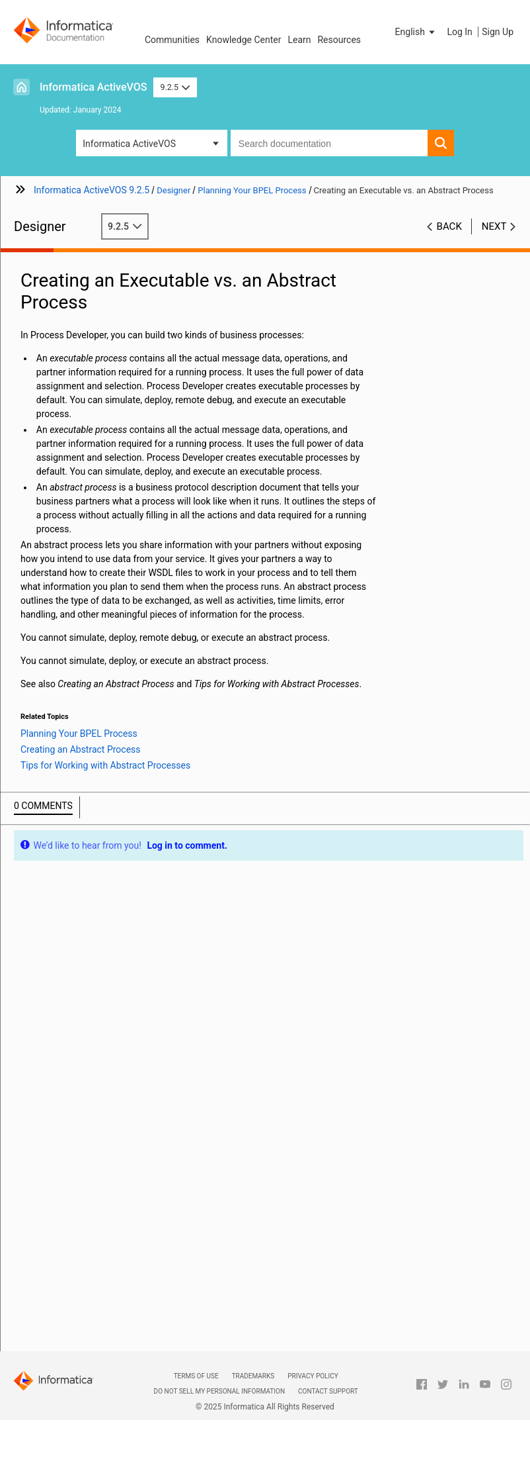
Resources (339, 39)
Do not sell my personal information (219, 1391)
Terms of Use (196, 1376)
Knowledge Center (243, 39)
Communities (172, 39)
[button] (416, 31)
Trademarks (253, 1376)
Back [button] (449, 226)
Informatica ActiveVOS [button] (129, 143)
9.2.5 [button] (175, 87)
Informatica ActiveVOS (93, 87)
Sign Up (497, 31)
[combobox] (329, 143)
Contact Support (328, 1391)
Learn (299, 39)
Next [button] (494, 226)
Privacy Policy (312, 1376)
